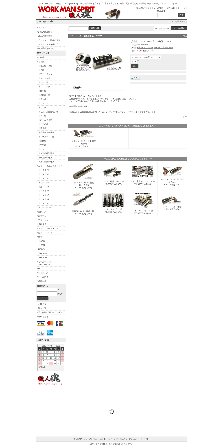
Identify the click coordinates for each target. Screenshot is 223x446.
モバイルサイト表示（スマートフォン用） (133, 439)
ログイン (172, 21)
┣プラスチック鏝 (46, 136)
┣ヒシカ (42, 149)
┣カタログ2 (43, 174)
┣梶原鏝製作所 (45, 157)
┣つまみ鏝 (43, 124)
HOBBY (41, 249)
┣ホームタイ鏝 (45, 120)
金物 (40, 236)
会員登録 (181, 21)
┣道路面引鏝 (44, 95)
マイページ (180, 8)
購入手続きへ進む (46, 48)
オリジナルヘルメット (48, 228)
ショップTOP (154, 8)
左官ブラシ (43, 216)
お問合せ (42, 304)
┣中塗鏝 (42, 145)
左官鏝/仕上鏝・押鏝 (163, 47)
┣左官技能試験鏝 (46, 153)
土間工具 (42, 212)
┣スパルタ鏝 (44, 78)
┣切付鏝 (42, 99)
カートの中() (167, 8)
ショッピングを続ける (48, 44)
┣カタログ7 (43, 195)
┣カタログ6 (43, 191)
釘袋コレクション (46, 232)
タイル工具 (43, 272)
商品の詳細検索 (45, 36)
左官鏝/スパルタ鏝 (145, 47)
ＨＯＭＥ (42, 28)
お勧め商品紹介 (45, 32)
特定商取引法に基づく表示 (50, 312)
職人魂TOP (141, 8)
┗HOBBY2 (43, 257)
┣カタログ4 (43, 182)
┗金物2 (41, 245)
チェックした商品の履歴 (49, 40)
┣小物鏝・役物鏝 (46, 132)
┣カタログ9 (43, 203)
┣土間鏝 (42, 141)
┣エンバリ (43, 103)
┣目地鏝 (42, 128)
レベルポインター (46, 277)
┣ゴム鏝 (42, 107)
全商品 (41, 57)
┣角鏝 (41, 70)
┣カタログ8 (43, 199)
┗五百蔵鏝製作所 (46, 161)
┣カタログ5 (43, 187)
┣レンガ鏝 (43, 82)
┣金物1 (41, 241)
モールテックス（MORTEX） (45, 263)
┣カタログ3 (43, 178)
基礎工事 (42, 281)
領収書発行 (43, 316)
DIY (40, 268)
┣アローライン (45, 74)
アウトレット (44, 220)
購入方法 (42, 308)
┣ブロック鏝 (44, 86)
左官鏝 (41, 61)
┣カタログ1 (43, 170)
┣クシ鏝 (42, 116)
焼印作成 (42, 224)
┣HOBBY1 (43, 253)
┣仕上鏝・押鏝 (45, 66)
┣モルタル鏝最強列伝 (48, 112)
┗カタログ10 (44, 207)
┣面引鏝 (42, 91)
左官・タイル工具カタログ (50, 166)
